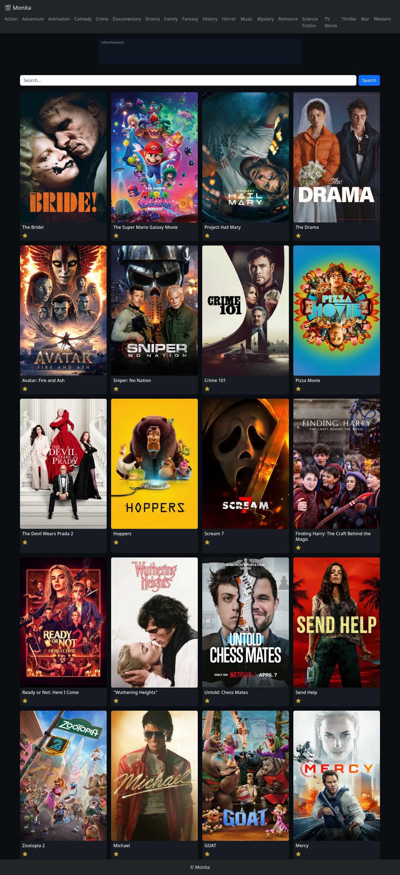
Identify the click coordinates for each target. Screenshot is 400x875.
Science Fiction (310, 22)
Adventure (33, 19)
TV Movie (331, 22)
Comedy (82, 19)
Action (11, 19)
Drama (153, 19)
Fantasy (190, 19)
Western (382, 19)
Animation (59, 19)
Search (369, 80)
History (210, 19)
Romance (288, 19)
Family (171, 19)
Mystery (265, 19)
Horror (229, 19)
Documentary (127, 19)
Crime (102, 19)
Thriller (349, 19)
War (365, 19)
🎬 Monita (17, 7)
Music (247, 19)
